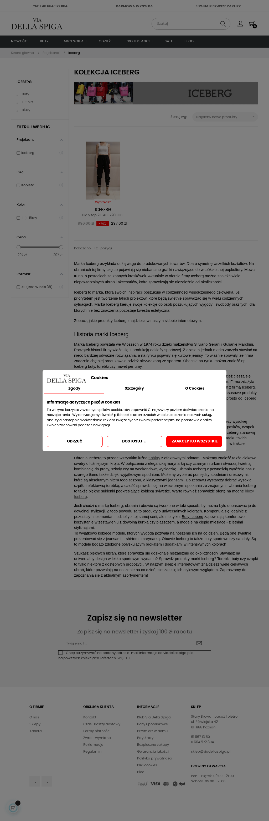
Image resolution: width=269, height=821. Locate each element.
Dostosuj (134, 442)
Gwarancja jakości (153, 751)
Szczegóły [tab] (134, 388)
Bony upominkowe (152, 724)
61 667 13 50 (200, 737)
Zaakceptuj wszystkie (195, 441)
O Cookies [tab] (194, 388)
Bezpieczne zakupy (153, 745)
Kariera (35, 731)
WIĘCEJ (123, 658)
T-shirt (27, 102)
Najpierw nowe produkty (227, 117)
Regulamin (92, 751)
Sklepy (34, 724)
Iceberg (24, 82)
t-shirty (154, 458)
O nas (34, 717)
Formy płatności (96, 731)
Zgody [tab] (74, 388)
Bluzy (26, 110)
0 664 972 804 (202, 742)
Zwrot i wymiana (97, 738)
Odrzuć (74, 441)
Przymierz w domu (152, 731)
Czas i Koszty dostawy (101, 724)
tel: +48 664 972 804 (50, 6)
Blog (140, 772)
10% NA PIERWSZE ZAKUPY (218, 6)
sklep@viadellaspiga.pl (210, 751)
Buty (25, 94)
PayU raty (145, 738)
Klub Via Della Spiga (154, 717)
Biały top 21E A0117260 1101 (102, 215)
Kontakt (89, 717)
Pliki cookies (147, 765)
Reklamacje (93, 745)
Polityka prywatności (154, 758)
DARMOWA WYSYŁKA (134, 6)
